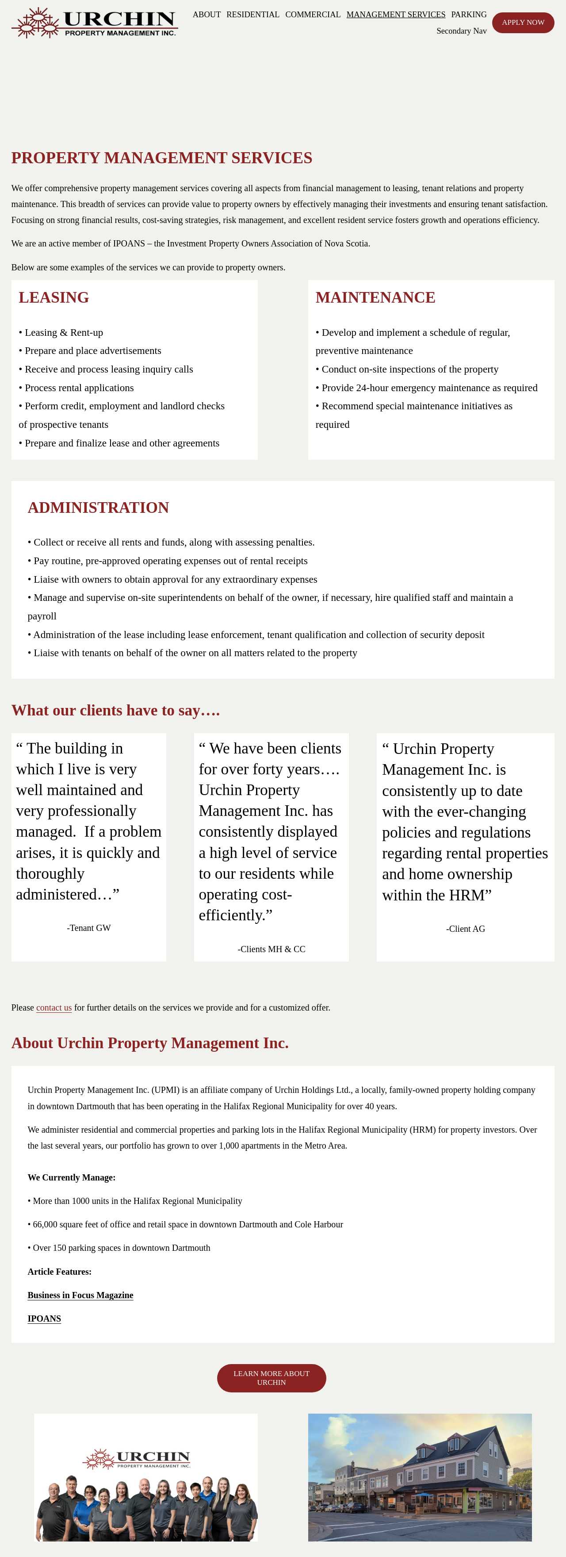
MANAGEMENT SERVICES (396, 14)
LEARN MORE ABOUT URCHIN (271, 1378)
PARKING (469, 14)
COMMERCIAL (313, 14)
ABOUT (207, 14)
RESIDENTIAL (252, 14)
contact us (54, 1007)
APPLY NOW (523, 22)
